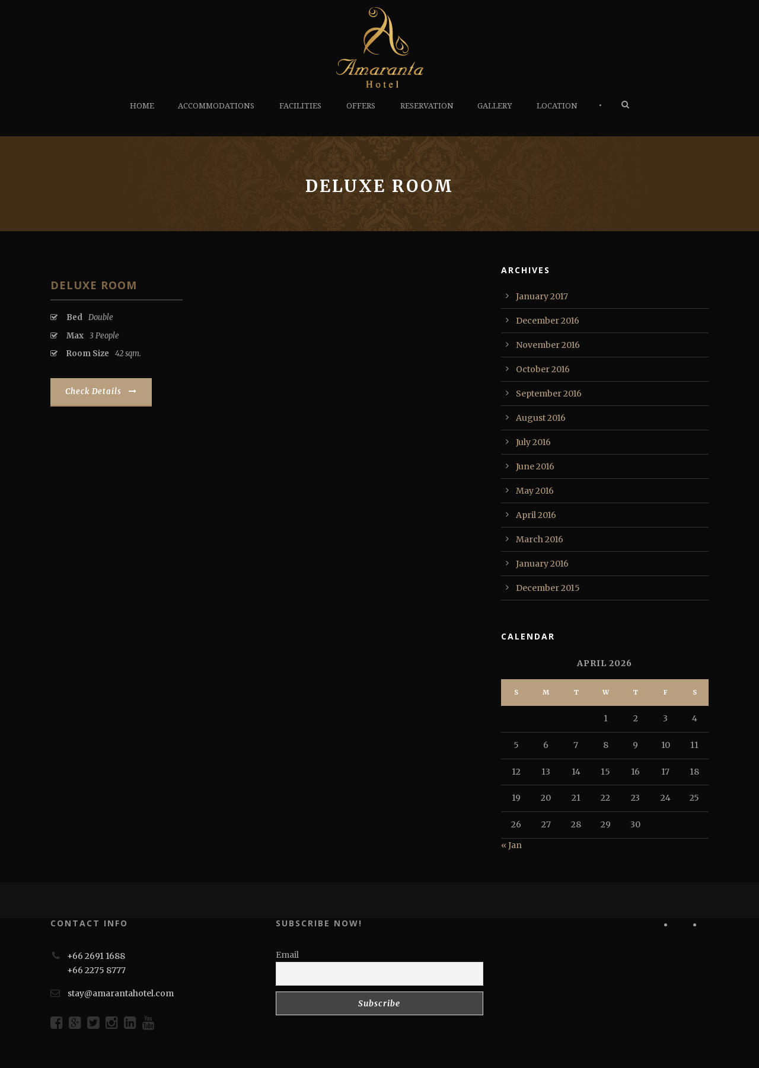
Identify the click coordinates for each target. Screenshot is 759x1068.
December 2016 (547, 320)
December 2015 (548, 588)
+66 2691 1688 (96, 956)
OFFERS (360, 105)
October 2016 (543, 369)
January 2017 (542, 296)
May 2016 (535, 490)
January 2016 (542, 563)
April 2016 (536, 515)
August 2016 (541, 418)
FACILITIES (300, 105)
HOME (142, 105)
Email (287, 954)
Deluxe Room (93, 285)
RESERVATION (427, 105)
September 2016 (549, 393)
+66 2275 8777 (96, 970)
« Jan (511, 845)
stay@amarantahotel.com (121, 993)
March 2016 (539, 539)
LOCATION (557, 105)
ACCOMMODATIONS (216, 105)
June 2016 (535, 466)
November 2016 (548, 345)
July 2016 (533, 442)
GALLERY (494, 105)
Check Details (101, 391)
